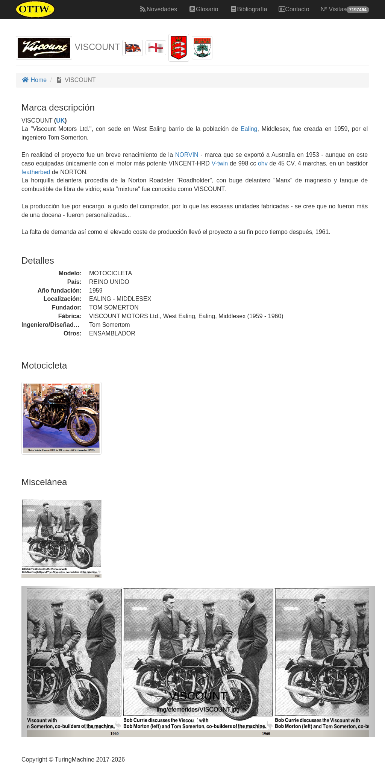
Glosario (203, 9)
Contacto (294, 9)
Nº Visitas (345, 9)
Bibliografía (248, 9)
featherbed (35, 172)
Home (34, 80)
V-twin (220, 163)
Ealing (249, 129)
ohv (263, 163)
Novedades (158, 9)
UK (60, 120)
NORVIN (186, 155)
